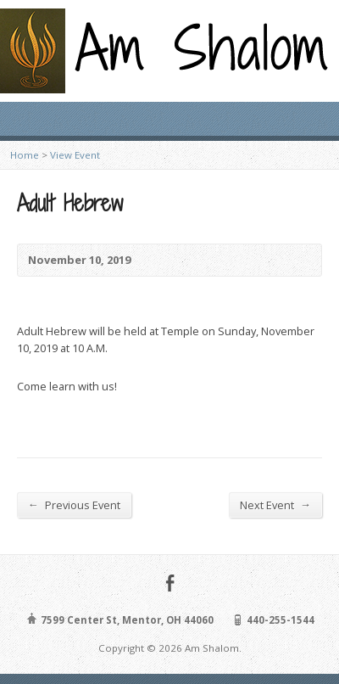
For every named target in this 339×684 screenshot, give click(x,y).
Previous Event (74, 504)
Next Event (275, 504)
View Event (75, 155)
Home (24, 155)
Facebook (170, 582)
